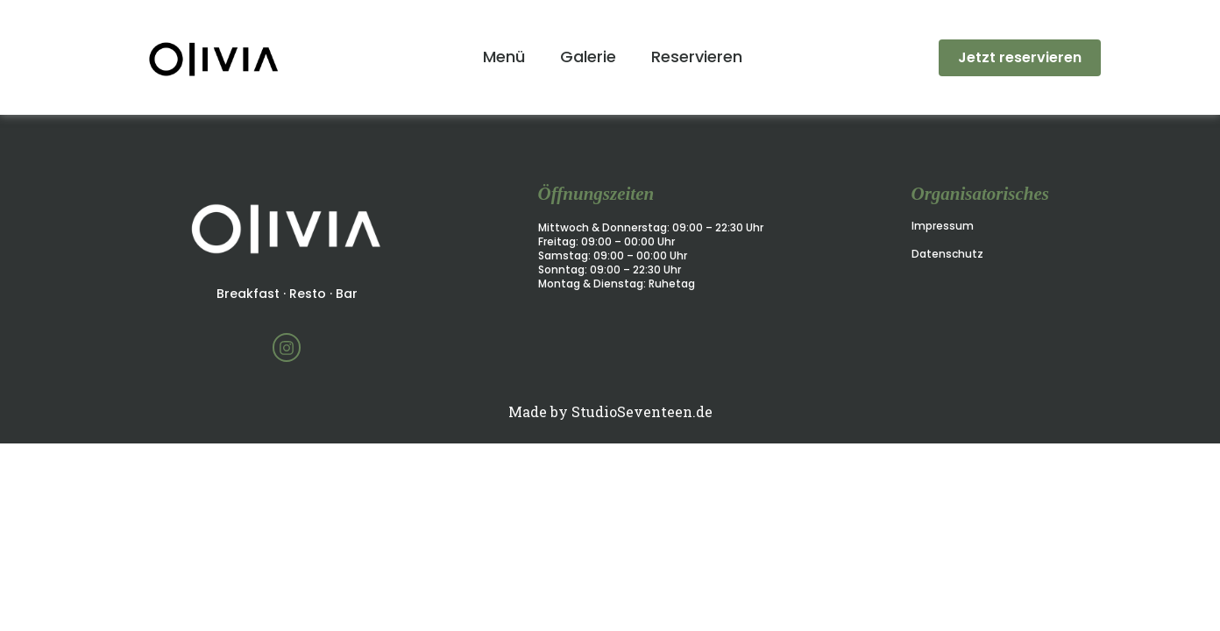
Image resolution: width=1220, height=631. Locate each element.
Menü (504, 56)
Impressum (942, 225)
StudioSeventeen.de (642, 411)
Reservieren (696, 56)
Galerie (588, 56)
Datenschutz (947, 253)
